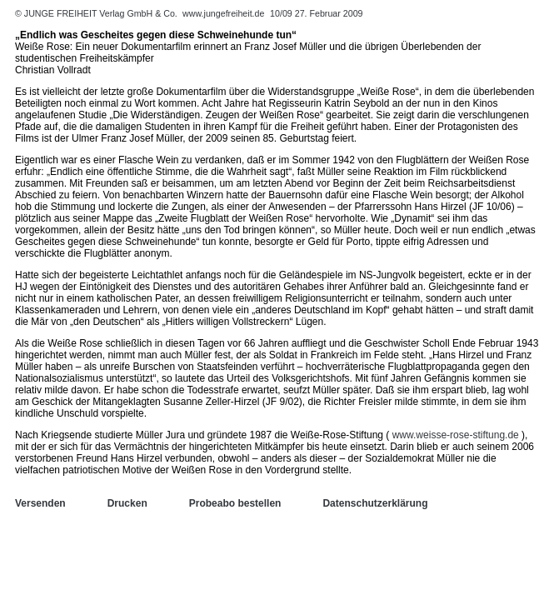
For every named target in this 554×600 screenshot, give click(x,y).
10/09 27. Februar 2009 (316, 13)
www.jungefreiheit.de (223, 13)
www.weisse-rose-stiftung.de (455, 435)
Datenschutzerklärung (374, 503)
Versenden (40, 503)
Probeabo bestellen (235, 503)
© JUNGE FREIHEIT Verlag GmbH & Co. (97, 13)
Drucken (127, 503)
